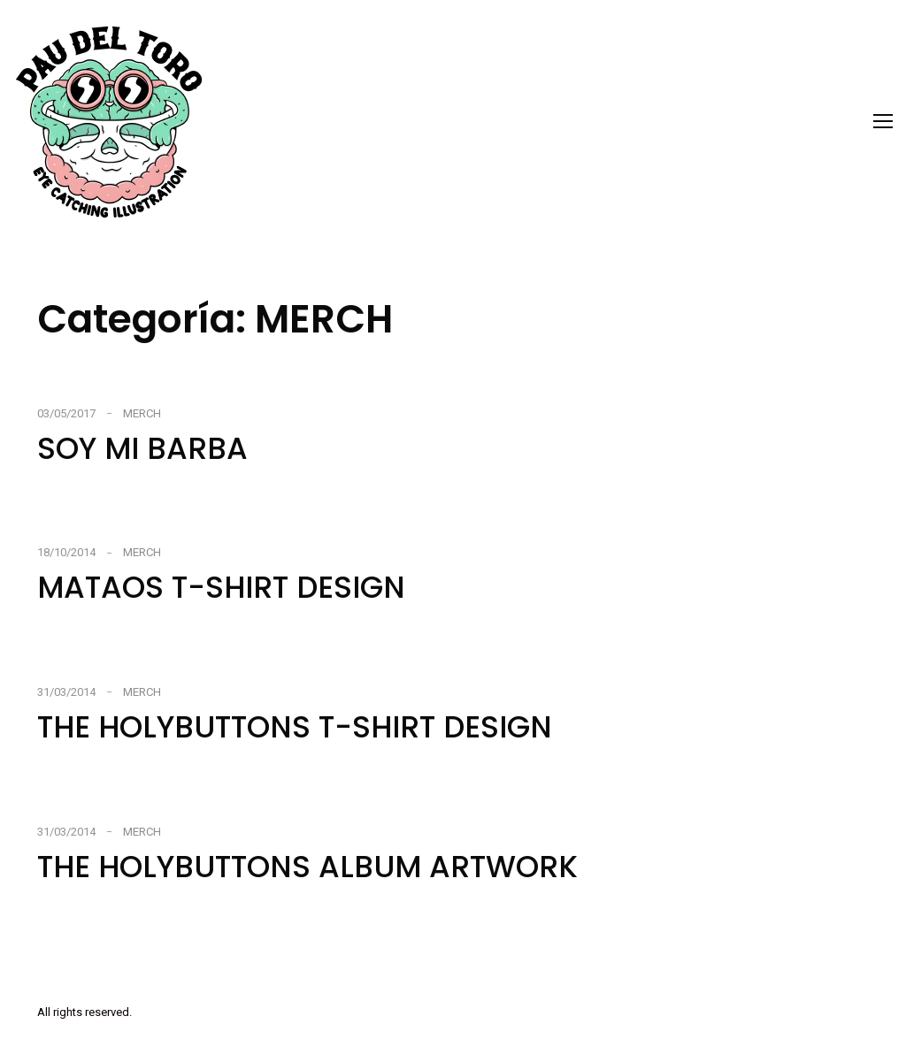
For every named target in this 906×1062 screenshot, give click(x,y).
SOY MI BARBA (142, 448)
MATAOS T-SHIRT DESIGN (221, 587)
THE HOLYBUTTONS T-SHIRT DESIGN (294, 727)
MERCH (142, 413)
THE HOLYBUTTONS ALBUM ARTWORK (307, 866)
